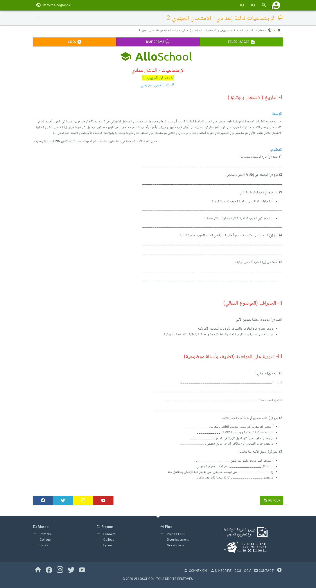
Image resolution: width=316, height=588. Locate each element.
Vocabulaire (172, 545)
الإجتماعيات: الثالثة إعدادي (255, 30)
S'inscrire (221, 571)
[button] (276, 5)
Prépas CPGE (173, 534)
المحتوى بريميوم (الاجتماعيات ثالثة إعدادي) (208, 30)
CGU (238, 571)
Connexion (195, 571)
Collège (42, 540)
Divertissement (174, 540)
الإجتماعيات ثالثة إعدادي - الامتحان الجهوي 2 (154, 30)
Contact (264, 571)
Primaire (42, 534)
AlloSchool (144, 579)
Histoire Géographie (53, 5)
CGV (247, 571)
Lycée (40, 545)
